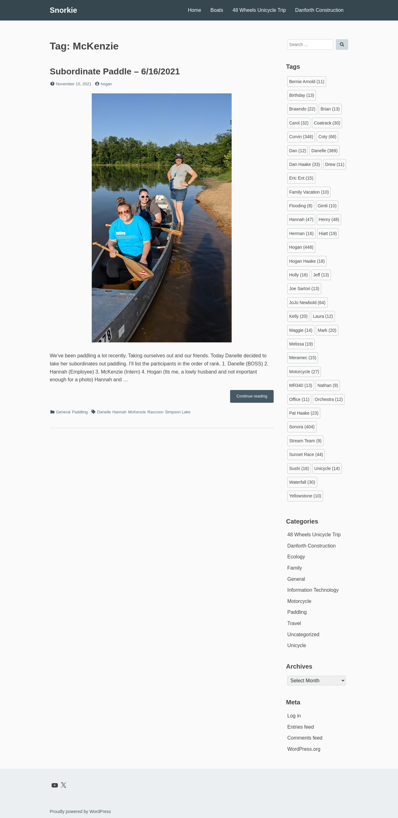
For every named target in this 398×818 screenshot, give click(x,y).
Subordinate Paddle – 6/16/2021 (115, 71)
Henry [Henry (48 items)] (329, 219)
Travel (294, 623)
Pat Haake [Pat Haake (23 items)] (303, 413)
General (63, 412)
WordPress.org (303, 749)
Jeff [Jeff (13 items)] (321, 274)
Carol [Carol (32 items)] (298, 122)
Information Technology (313, 590)
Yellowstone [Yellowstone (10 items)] (305, 495)
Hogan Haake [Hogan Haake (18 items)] (307, 261)
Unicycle (296, 645)
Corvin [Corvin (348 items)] (301, 136)
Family (294, 568)
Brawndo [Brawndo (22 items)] (302, 108)
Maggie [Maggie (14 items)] (300, 330)
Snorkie (63, 10)
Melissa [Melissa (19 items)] (301, 343)
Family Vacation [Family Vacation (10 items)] (309, 192)
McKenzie (137, 412)
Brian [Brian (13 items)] (330, 108)
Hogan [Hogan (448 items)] (301, 247)
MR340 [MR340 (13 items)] (300, 385)
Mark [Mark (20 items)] (327, 330)
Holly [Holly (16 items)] (298, 274)
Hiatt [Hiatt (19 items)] (328, 233)
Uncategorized (303, 634)
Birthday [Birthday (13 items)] (301, 95)
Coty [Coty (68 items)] (327, 136)
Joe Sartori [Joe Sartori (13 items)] (304, 288)
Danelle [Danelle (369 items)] (324, 150)
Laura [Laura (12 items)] (323, 316)
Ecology (296, 556)
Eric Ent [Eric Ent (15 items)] (301, 178)
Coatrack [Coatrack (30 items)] (327, 122)
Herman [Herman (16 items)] (301, 233)
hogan (106, 84)
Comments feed (304, 737)
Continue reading (255, 398)
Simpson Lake (177, 412)
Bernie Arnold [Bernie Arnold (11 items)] (306, 81)
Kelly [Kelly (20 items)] (298, 316)
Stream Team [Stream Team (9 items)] (305, 440)
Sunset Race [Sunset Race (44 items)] (306, 454)
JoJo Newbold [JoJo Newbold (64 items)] (307, 302)
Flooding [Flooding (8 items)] (300, 205)
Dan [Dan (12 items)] (297, 150)
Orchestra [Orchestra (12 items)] (329, 399)
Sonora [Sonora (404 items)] (302, 426)
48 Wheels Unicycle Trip (259, 10)
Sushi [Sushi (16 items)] (299, 468)
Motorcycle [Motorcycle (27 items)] (304, 371)
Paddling (80, 412)
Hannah (119, 412)
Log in (294, 715)
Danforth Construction (319, 10)
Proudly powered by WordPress (80, 811)
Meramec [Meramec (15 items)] (302, 357)
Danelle (104, 412)
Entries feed (300, 727)
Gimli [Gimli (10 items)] (327, 205)
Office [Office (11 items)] (299, 399)
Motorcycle (299, 601)
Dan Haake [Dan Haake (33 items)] (304, 164)
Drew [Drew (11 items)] (334, 164)
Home (194, 10)
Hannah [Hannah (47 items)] (301, 219)
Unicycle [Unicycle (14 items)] (327, 468)
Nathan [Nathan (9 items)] (327, 385)
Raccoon (155, 412)
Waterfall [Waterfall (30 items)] (302, 482)
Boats (217, 10)
